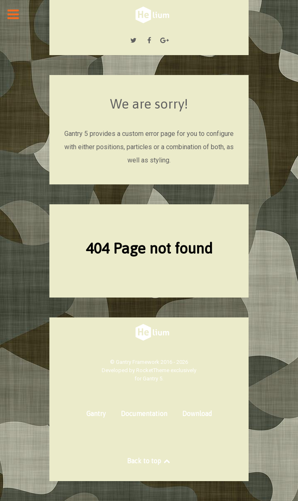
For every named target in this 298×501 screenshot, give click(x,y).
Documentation (144, 413)
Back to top (149, 461)
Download (197, 413)
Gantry (96, 413)
